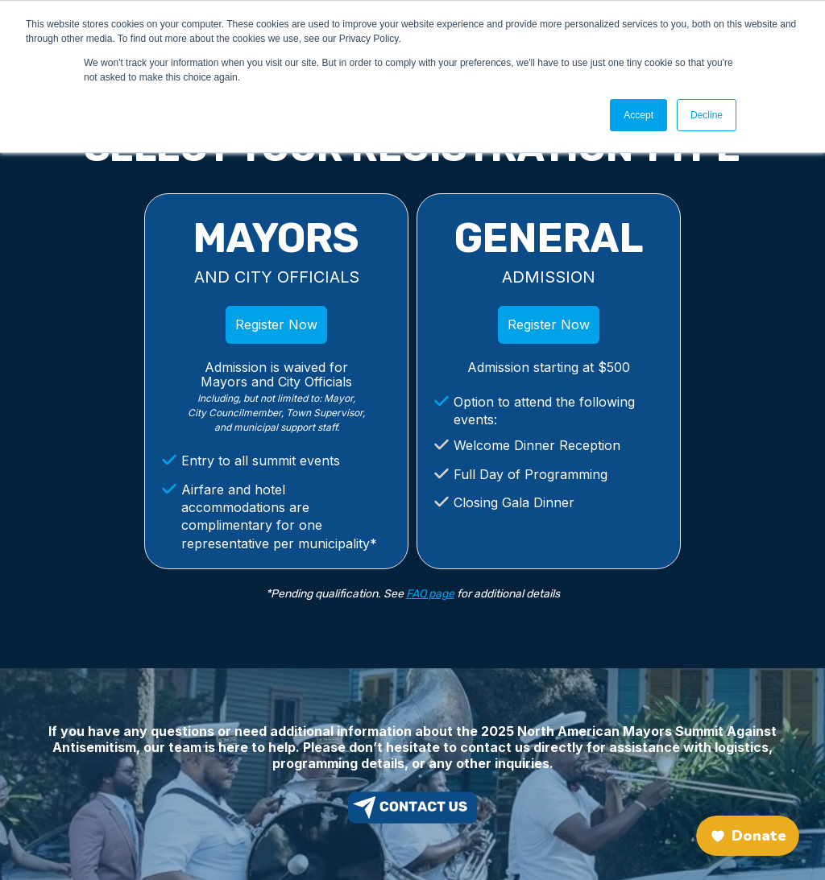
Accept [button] (638, 115)
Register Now (276, 324)
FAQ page (430, 594)
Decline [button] (706, 115)
